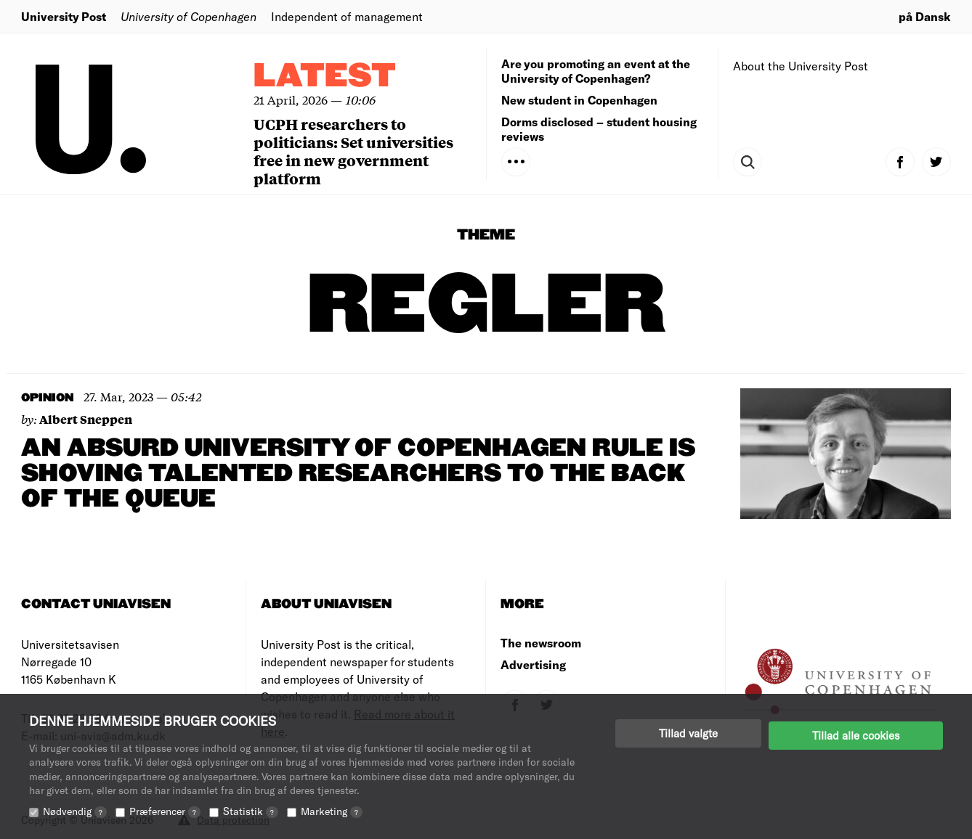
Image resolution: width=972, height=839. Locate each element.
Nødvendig (75, 811)
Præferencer (165, 811)
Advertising (533, 664)
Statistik (250, 811)
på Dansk (925, 16)
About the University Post (800, 66)
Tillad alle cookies (855, 733)
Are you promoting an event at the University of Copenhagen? (595, 71)
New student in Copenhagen (579, 100)
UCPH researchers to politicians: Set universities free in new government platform (353, 151)
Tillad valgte (688, 733)
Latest (325, 76)
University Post (63, 16)
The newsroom (541, 643)
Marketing (332, 811)
